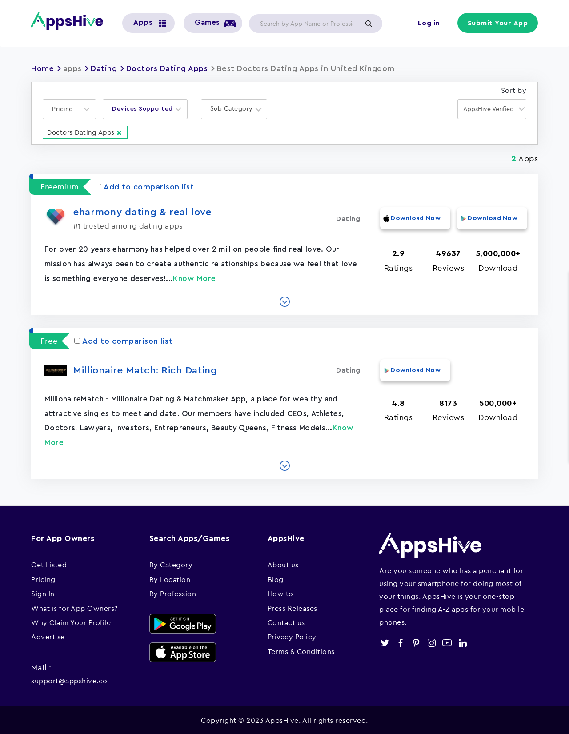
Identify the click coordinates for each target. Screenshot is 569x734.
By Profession (172, 592)
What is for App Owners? (74, 606)
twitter (384, 641)
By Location (170, 578)
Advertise (48, 635)
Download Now (415, 218)
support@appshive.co (69, 679)
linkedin (462, 641)
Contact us (286, 621)
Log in (429, 23)
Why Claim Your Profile (71, 621)
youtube (447, 641)
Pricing (43, 578)
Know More (194, 278)
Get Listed (49, 563)
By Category (171, 563)
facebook (400, 641)
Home (42, 68)
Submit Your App (498, 23)
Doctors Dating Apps (167, 68)
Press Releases (292, 606)
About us (283, 563)
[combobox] (69, 109)
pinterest (415, 641)
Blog (276, 578)
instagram (431, 641)
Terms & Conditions (301, 650)
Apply (369, 24)
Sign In (43, 592)
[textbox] (65, 108)
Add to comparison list (145, 186)
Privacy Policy (292, 635)
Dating (104, 68)
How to (280, 592)
